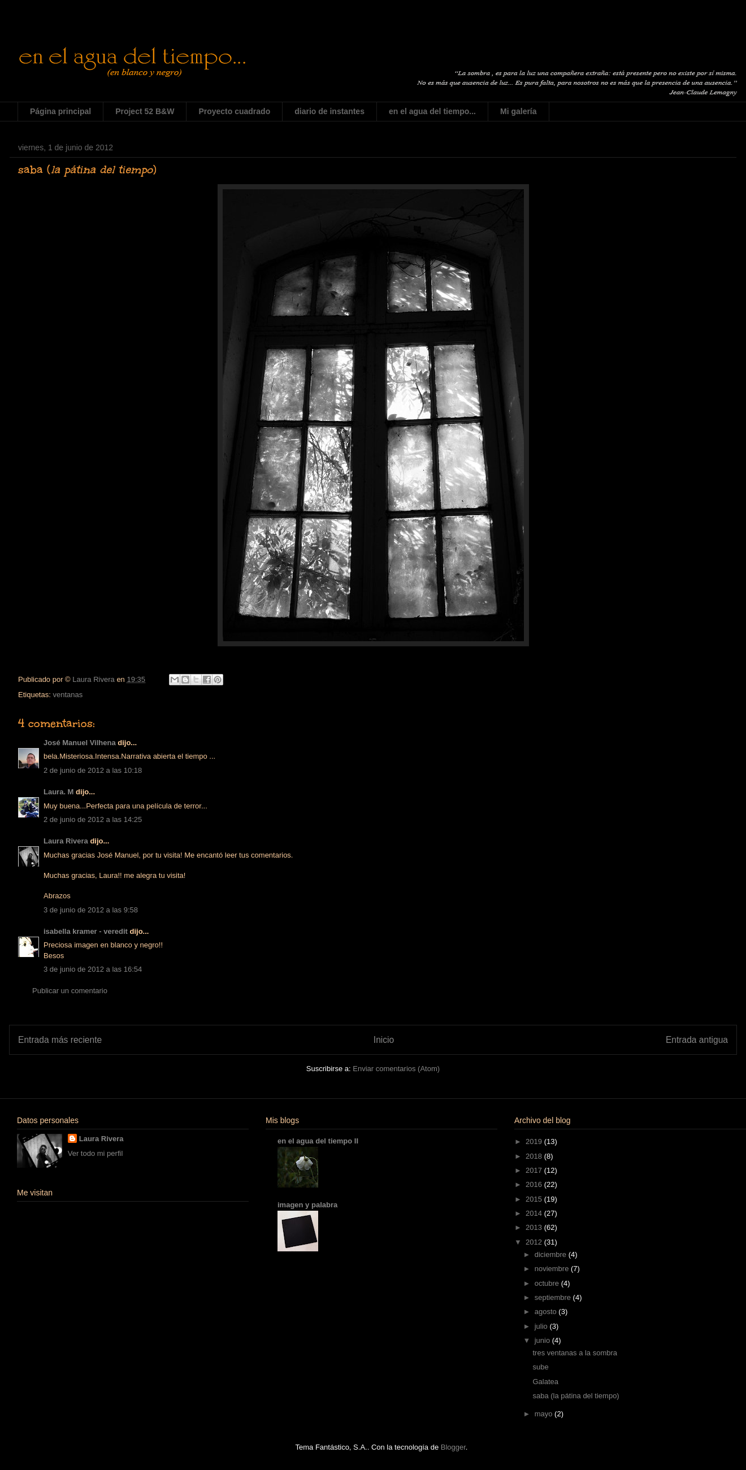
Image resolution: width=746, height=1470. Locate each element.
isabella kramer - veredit (86, 931)
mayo (544, 1414)
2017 (535, 1170)
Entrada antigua (697, 1040)
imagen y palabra (307, 1205)
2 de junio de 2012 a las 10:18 (93, 770)
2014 (535, 1213)
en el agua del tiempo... (432, 111)
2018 (535, 1156)
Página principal (60, 111)
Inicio (384, 1040)
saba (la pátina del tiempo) (575, 1395)
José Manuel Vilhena (80, 742)
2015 (535, 1199)
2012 (535, 1242)
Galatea (545, 1381)
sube (540, 1367)
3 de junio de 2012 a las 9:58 (91, 910)
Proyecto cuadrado (234, 111)
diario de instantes (329, 111)
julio (542, 1326)
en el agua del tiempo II (317, 1141)
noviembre (553, 1268)
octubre (548, 1283)
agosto (547, 1311)
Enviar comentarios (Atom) (396, 1068)
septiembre (554, 1297)
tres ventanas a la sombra (574, 1353)
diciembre (552, 1254)
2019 (535, 1141)
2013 (535, 1227)
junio (543, 1340)
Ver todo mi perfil (95, 1153)
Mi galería (518, 111)
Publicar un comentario (69, 990)
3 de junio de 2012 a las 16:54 (93, 969)
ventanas (68, 694)
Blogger (453, 1447)
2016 (535, 1184)
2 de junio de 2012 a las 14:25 (93, 819)
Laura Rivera (66, 841)
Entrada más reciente (60, 1040)
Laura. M (58, 792)
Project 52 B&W (144, 111)
